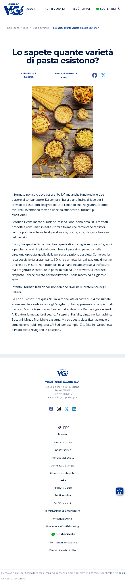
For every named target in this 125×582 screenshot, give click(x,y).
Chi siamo (62, 434)
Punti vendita (55, 8)
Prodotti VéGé (62, 487)
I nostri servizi (63, 450)
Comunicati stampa (62, 465)
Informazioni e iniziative (62, 542)
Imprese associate (62, 457)
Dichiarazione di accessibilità (62, 511)
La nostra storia (62, 442)
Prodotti (31, 8)
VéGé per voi (81, 8)
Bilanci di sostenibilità (62, 550)
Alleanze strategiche (62, 473)
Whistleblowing (62, 518)
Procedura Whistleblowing (62, 526)
